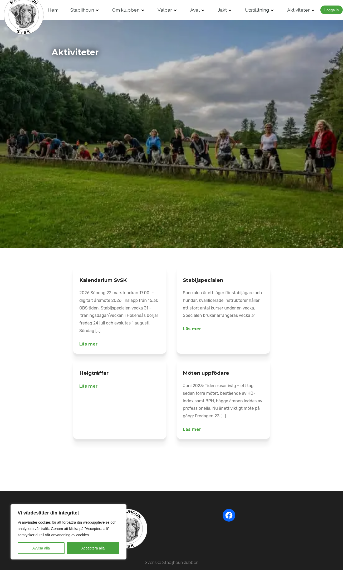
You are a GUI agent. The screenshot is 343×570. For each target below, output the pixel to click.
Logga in (332, 10)
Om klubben (126, 10)
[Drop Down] (97, 10)
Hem (53, 10)
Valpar (165, 10)
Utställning (257, 10)
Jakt (222, 10)
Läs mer (88, 344)
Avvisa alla (41, 548)
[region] (68, 531)
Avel (195, 10)
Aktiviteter (298, 10)
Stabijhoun (82, 10)
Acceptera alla (93, 548)
